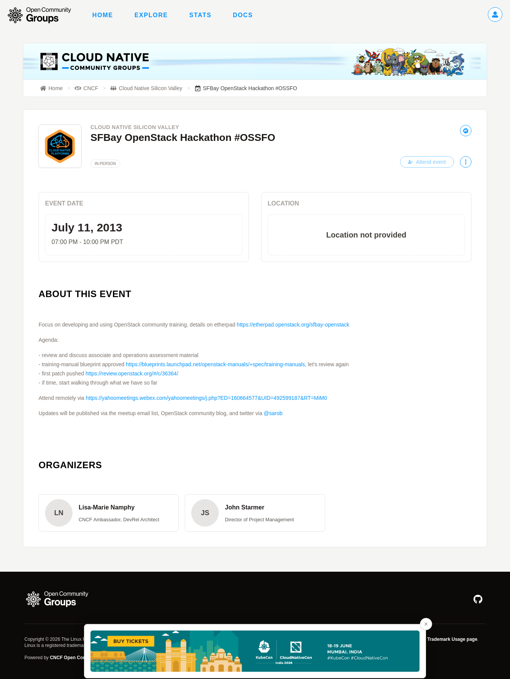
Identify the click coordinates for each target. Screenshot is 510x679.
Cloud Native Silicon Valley (134, 127)
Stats (200, 15)
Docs (243, 15)
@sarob (273, 413)
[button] (109, 513)
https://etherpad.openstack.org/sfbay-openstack (293, 325)
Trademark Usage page (452, 639)
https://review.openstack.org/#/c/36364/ (132, 373)
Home (102, 15)
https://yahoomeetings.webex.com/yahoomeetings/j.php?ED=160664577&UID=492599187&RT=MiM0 (206, 398)
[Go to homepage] (43, 15)
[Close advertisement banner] (426, 624)
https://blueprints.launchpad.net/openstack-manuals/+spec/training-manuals (215, 364)
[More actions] (465, 162)
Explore (151, 15)
